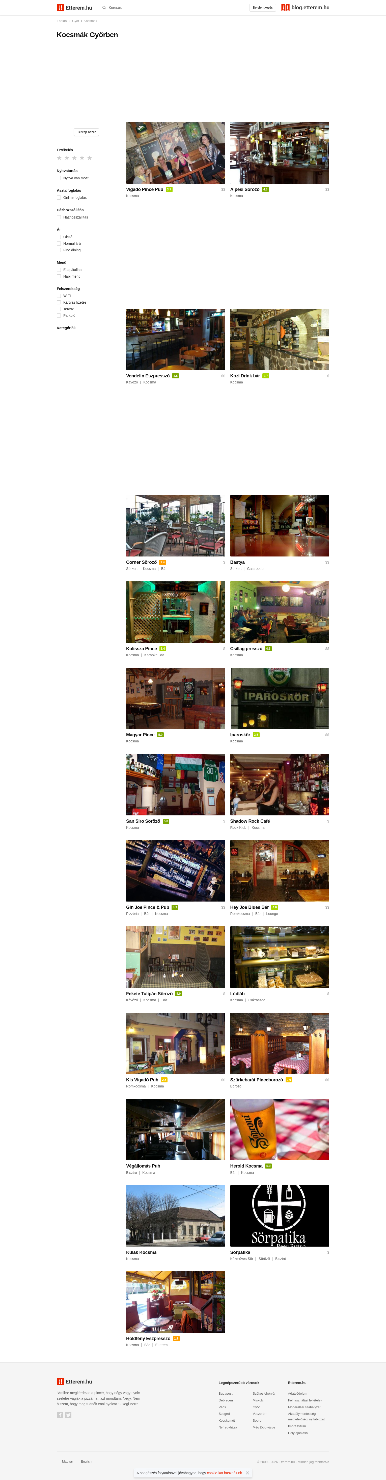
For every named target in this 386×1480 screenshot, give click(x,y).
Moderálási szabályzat (304, 1407)
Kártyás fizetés (75, 302)
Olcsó (67, 237)
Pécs (222, 1407)
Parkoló (69, 315)
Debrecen (226, 1400)
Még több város (264, 1427)
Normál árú (72, 243)
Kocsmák (90, 21)
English (83, 1461)
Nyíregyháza (228, 1427)
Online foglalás (75, 198)
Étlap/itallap (72, 270)
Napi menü (71, 276)
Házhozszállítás (75, 217)
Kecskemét (227, 1420)
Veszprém (260, 1414)
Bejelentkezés (263, 7)
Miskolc (258, 1400)
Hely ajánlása (298, 1433)
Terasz (68, 309)
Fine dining (72, 250)
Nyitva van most (76, 178)
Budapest (226, 1393)
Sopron (258, 1420)
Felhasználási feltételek (305, 1400)
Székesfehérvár (264, 1393)
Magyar (65, 1461)
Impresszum (297, 1426)
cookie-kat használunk (224, 1473)
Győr (75, 21)
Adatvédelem (297, 1393)
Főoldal (62, 21)
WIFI (67, 296)
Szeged (224, 1414)
